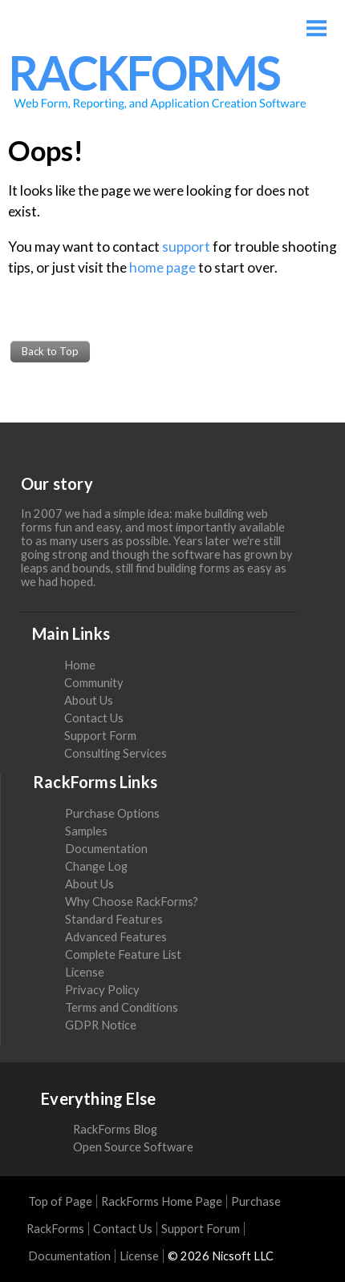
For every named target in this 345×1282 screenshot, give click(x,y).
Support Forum (200, 1228)
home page (162, 267)
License (84, 972)
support (186, 246)
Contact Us (94, 718)
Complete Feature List (123, 954)
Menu (317, 22)
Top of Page (60, 1201)
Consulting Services (115, 753)
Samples (86, 831)
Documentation (106, 848)
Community (94, 683)
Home (79, 665)
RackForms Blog (115, 1129)
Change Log (96, 866)
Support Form (100, 735)
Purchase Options (112, 813)
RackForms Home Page (161, 1201)
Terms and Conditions (121, 1007)
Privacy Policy (102, 990)
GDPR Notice (100, 1025)
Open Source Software (133, 1147)
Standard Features (114, 919)
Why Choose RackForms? (131, 901)
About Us (88, 700)
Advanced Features (116, 937)
